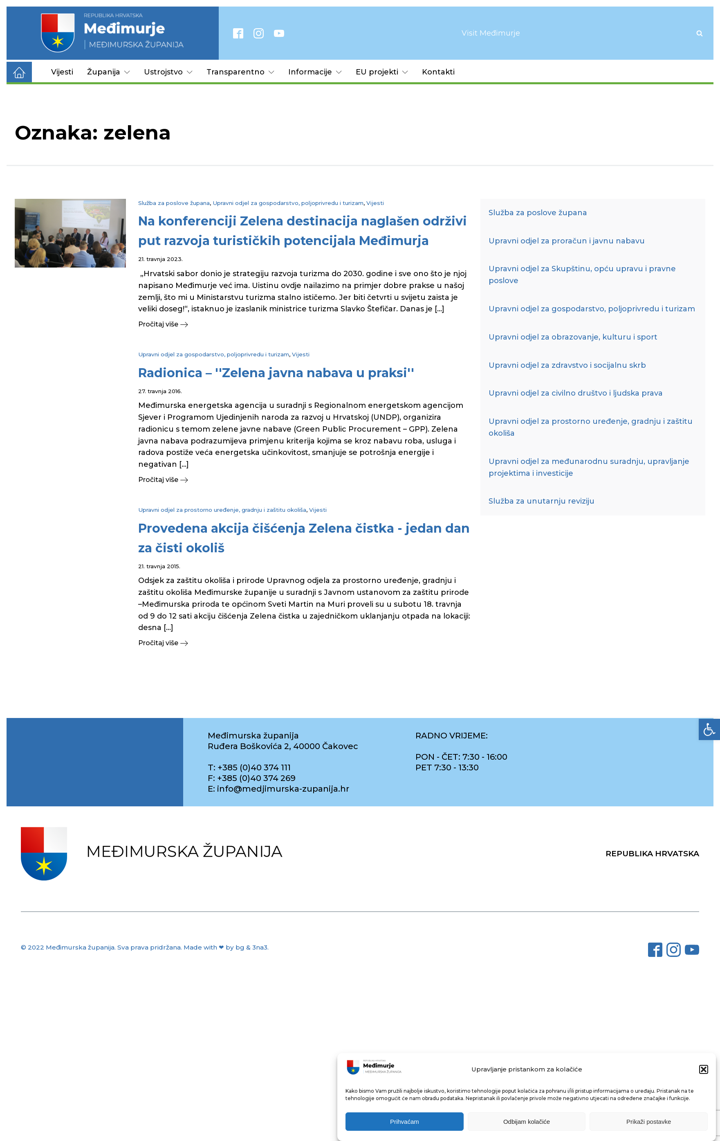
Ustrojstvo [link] (168, 72)
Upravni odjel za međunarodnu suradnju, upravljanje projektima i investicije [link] (589, 467)
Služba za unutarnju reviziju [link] (541, 501)
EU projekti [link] (382, 72)
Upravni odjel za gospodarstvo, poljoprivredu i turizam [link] (288, 203)
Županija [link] (108, 72)
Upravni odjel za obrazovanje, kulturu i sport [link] (573, 337)
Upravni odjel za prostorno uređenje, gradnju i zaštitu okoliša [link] (222, 509)
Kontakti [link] (438, 72)
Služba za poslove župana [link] (174, 203)
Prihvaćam (404, 1121)
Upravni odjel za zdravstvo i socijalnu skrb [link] (567, 365)
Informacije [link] (315, 72)
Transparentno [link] (240, 72)
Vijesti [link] (62, 72)
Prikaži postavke (648, 1121)
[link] (709, 729)
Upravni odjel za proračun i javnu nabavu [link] (567, 240)
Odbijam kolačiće (526, 1121)
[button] (704, 1070)
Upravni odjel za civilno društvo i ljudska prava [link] (576, 393)
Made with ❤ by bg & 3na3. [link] (226, 947)
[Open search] (699, 33)
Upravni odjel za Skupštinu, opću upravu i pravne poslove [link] (582, 274)
